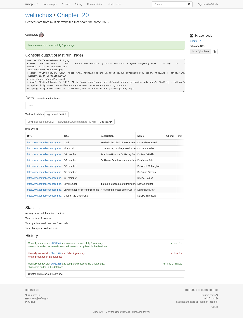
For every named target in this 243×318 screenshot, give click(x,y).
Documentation (95, 4)
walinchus (38, 15)
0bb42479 (56, 253)
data (30, 105)
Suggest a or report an (195, 301)
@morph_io (34, 295)
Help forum (114, 4)
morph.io (31, 4)
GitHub (32, 301)
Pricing (78, 4)
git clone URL (197, 46)
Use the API (106, 121)
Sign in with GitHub (208, 4)
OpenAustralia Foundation (129, 312)
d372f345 (56, 243)
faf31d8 (214, 307)
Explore (66, 4)
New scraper (50, 4)
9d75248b (56, 263)
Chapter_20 (73, 15)
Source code (208, 295)
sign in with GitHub (56, 114)
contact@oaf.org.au (38, 298)
